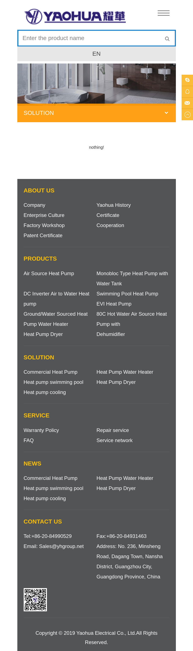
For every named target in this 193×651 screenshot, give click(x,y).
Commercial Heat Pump (51, 372)
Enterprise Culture (44, 215)
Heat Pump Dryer (43, 334)
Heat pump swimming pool (53, 382)
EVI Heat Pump (114, 304)
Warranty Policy (41, 430)
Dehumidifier (111, 334)
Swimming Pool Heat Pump (127, 293)
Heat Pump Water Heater (125, 372)
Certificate (108, 215)
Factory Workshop (44, 225)
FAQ (29, 440)
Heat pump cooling (45, 392)
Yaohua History (114, 205)
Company (34, 205)
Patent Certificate (43, 235)
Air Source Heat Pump (49, 273)
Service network (115, 440)
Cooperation (110, 225)
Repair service (113, 430)
